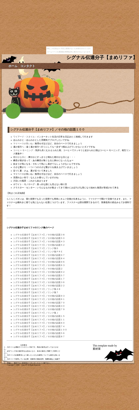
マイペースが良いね (23, 143)
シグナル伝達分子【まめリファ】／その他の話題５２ (39, 245)
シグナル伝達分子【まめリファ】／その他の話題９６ (39, 262)
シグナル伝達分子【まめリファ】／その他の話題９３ (39, 296)
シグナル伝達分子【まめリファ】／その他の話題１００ (40, 330)
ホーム (12, 66)
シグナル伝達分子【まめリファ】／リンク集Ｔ (35, 292)
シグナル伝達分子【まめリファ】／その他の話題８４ (39, 258)
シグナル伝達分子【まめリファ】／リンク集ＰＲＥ (38, 252)
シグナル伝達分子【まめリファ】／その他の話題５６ (39, 333)
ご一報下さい (45, 363)
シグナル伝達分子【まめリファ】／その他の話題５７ (39, 275)
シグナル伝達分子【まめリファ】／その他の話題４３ (39, 241)
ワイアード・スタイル (24, 137)
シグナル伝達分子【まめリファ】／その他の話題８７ (39, 336)
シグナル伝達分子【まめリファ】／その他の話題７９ (39, 309)
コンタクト (27, 66)
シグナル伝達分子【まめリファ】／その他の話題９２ (39, 272)
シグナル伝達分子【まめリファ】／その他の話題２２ (39, 285)
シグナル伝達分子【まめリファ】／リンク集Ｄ (35, 248)
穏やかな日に (19, 157)
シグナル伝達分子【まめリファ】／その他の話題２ (38, 269)
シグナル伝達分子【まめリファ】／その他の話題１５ (39, 316)
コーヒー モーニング (23, 150)
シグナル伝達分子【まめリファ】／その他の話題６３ (39, 265)
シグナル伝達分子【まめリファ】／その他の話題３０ (39, 306)
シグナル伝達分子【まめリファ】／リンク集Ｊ (35, 313)
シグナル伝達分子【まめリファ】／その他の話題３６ (39, 282)
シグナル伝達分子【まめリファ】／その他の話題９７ (39, 255)
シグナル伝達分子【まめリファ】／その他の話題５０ (39, 238)
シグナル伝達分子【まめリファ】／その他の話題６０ (39, 323)
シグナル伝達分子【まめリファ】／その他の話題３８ (39, 235)
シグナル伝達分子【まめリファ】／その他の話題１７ (39, 279)
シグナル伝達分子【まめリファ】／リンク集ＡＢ (37, 289)
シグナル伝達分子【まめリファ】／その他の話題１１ (39, 319)
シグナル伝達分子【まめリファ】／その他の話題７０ (39, 303)
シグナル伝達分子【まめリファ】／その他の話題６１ (39, 299)
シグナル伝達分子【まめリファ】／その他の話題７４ (39, 326)
